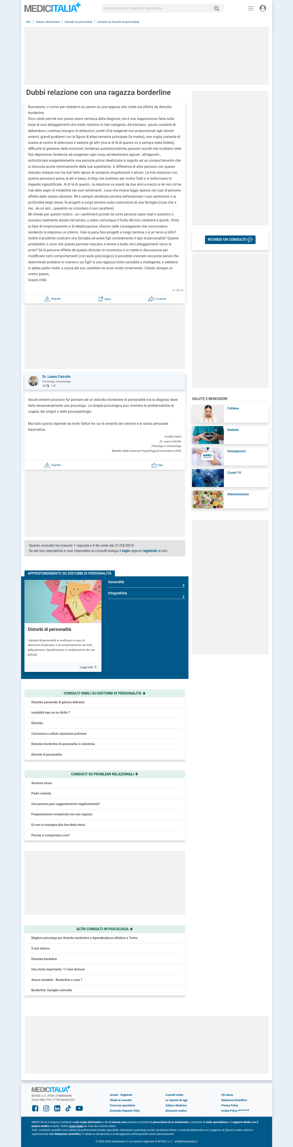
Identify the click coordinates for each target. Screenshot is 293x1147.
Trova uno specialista (122, 1105)
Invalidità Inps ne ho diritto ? (50, 712)
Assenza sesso (41, 783)
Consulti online (174, 1094)
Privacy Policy (229, 1105)
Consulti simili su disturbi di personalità (105, 693)
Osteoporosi (236, 451)
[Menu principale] (251, 8)
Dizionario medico (176, 1110)
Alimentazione (238, 494)
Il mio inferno (40, 948)
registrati (150, 551)
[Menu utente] (263, 8)
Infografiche (146, 595)
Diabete (233, 430)
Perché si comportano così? (50, 835)
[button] (52, 299)
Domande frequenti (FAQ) (125, 1110)
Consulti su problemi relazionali (104, 774)
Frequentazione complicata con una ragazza (61, 814)
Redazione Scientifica (234, 1100)
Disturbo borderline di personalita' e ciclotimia (63, 744)
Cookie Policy (229, 1110)
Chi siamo (227, 1094)
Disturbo (37, 723)
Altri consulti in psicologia (104, 929)
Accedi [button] (114, 1094)
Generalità (146, 584)
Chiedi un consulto (121, 1100)
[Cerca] (218, 8)
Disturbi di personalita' (46, 754)
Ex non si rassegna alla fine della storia (58, 825)
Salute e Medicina (176, 1105)
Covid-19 (234, 473)
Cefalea (233, 408)
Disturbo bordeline (44, 959)
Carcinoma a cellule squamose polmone (59, 733)
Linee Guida (76, 1126)
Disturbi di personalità (49, 629)
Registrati (126, 1094)
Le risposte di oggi (176, 1100)
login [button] (126, 551)
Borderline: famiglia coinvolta (51, 990)
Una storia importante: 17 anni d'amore (58, 969)
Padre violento (41, 793)
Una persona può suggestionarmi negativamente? (65, 804)
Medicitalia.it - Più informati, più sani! (52, 9)
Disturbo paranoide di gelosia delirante (58, 702)
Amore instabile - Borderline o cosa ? (56, 980)
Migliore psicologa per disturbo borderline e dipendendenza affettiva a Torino (84, 938)
